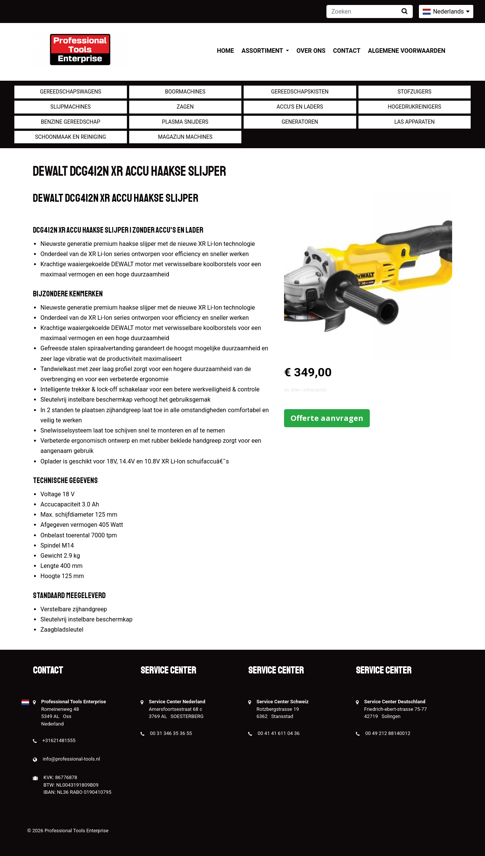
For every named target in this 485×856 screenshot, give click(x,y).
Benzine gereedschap (70, 122)
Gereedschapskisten (300, 92)
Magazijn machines (185, 137)
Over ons (311, 50)
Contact (346, 50)
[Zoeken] (369, 11)
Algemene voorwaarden (406, 50)
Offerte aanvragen (326, 418)
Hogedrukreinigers (414, 107)
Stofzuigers (414, 92)
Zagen (185, 107)
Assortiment (263, 50)
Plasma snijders (185, 122)
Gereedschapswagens (70, 92)
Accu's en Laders (299, 107)
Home (225, 50)
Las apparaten (414, 122)
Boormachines (185, 92)
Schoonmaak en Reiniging (70, 137)
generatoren (299, 122)
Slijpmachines (70, 107)
